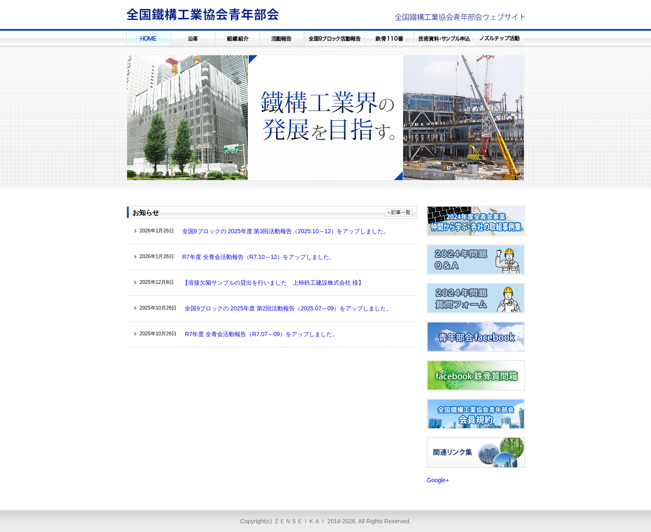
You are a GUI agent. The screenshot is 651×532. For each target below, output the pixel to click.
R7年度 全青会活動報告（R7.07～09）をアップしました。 (261, 334)
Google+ (438, 480)
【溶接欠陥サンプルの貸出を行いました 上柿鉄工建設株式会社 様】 (273, 282)
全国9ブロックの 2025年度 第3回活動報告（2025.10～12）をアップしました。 (285, 231)
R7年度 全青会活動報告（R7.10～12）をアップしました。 (258, 257)
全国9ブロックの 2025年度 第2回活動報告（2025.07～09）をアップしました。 (288, 308)
